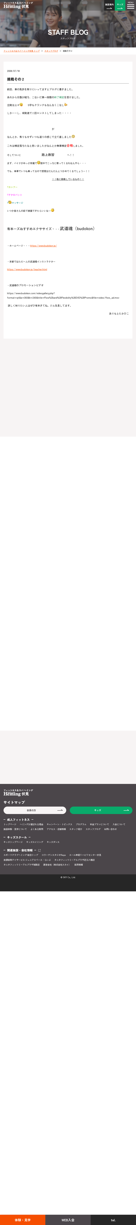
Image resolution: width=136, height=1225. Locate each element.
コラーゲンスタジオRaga (54, 854)
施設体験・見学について (15, 829)
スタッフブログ (51, 50)
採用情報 (78, 864)
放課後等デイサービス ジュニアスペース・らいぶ (27, 859)
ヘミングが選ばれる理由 (31, 824)
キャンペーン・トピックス (59, 824)
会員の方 (31, 810)
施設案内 (109, 4)
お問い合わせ (110, 829)
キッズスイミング (34, 842)
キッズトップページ (13, 842)
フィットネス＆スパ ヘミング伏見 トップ (22, 50)
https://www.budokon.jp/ (43, 245)
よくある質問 (36, 829)
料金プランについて (99, 824)
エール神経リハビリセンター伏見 (85, 854)
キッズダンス (53, 842)
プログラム (81, 824)
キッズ (120, 4)
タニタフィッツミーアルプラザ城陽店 (22, 864)
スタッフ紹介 (75, 829)
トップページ (10, 824)
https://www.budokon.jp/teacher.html (27, 269)
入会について (119, 824)
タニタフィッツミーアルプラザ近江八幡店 (74, 859)
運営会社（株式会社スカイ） (57, 864)
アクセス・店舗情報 (56, 829)
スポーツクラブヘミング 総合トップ (21, 854)
